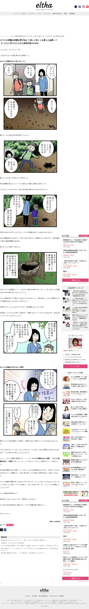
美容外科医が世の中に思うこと (74, 362)
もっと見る (76, 366)
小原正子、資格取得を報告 (72, 354)
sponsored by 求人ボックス (83, 283)
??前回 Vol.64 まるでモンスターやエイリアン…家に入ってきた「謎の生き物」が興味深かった (24, 540)
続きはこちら (76, 280)
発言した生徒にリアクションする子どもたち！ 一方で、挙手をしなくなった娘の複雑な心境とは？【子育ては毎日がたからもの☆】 (30, 549)
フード (39, 13)
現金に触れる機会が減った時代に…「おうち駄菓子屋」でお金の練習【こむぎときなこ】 (22, 553)
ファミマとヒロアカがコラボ (73, 357)
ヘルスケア (23, 13)
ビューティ (32, 13)
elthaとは (27, 596)
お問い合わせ (53, 596)
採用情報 (61, 596)
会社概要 (34, 596)
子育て (65, 13)
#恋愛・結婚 (10, 525)
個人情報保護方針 (43, 596)
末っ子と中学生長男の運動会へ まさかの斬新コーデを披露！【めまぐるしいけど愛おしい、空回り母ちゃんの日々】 (30, 545)
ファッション (47, 13)
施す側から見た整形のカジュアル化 (75, 359)
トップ (16, 13)
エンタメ (7, 36)
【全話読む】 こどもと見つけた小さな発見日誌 (12, 543)
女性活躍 (72, 13)
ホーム (2, 36)
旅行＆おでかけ (57, 13)
